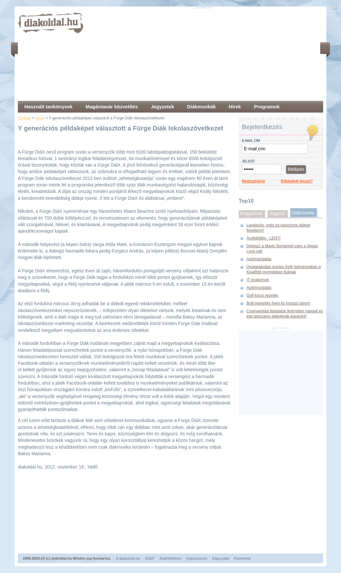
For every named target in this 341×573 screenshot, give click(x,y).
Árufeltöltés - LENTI (263, 238)
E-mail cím (251, 141)
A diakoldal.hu (128, 558)
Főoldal (24, 118)
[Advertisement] (155, 55)
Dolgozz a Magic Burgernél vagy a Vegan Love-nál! (282, 248)
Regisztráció (253, 181)
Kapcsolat (220, 558)
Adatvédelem (170, 558)
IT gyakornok (257, 280)
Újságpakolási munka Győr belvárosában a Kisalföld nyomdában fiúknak (283, 269)
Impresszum (196, 558)
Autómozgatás (259, 259)
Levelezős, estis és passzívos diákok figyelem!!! (278, 228)
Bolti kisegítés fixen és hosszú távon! (278, 303)
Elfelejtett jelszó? (297, 181)
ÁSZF (150, 558)
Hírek (39, 118)
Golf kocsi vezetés (262, 295)
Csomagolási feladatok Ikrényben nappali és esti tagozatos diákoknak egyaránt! (284, 314)
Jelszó (248, 161)
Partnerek (242, 558)
